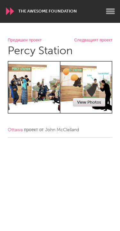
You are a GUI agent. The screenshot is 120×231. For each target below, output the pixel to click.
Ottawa (15, 130)
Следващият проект (93, 40)
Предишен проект (25, 40)
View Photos (89, 102)
